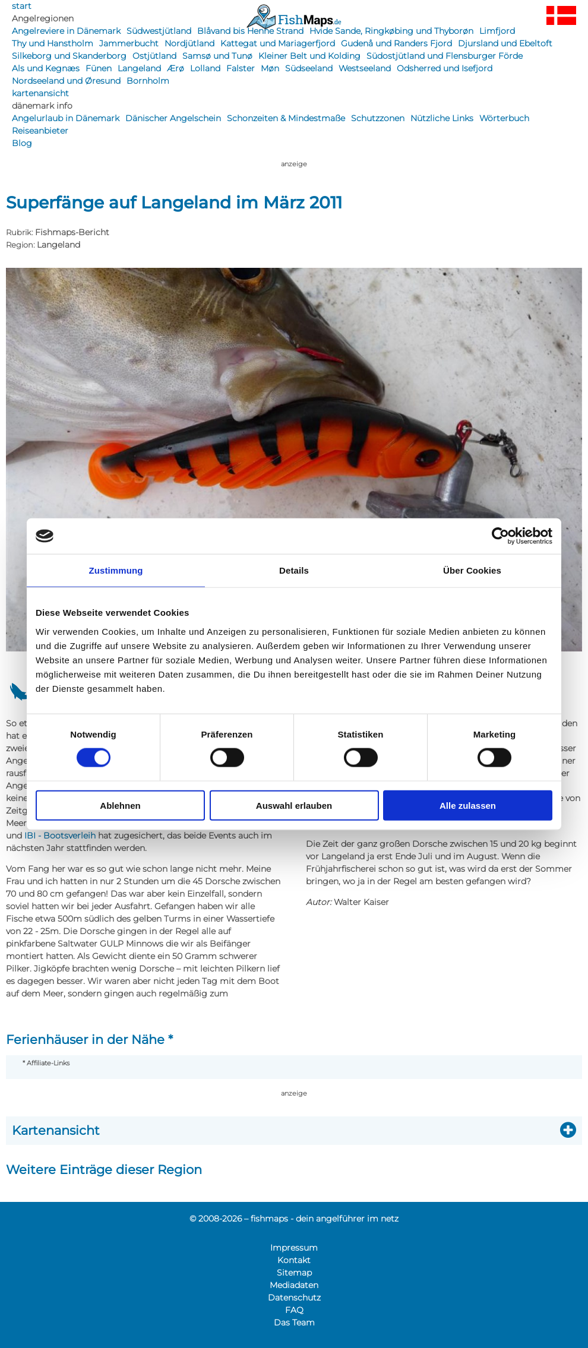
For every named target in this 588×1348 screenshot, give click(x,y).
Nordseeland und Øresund (66, 80)
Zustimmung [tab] (116, 570)
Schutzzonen (377, 118)
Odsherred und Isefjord (444, 68)
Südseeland (309, 68)
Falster (240, 68)
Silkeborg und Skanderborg (69, 55)
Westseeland (365, 68)
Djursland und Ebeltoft (505, 43)
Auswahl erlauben (294, 805)
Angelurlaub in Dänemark (65, 118)
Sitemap (294, 1272)
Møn (270, 68)
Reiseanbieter (40, 130)
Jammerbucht (129, 43)
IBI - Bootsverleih (60, 835)
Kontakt (294, 1260)
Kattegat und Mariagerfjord (277, 43)
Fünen (99, 68)
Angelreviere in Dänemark (66, 31)
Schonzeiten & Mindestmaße (286, 118)
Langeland (139, 68)
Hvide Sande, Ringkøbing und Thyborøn (391, 31)
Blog (22, 143)
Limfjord (497, 31)
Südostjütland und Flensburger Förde (444, 55)
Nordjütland (189, 43)
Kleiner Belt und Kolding (309, 55)
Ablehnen (120, 805)
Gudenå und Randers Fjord (396, 43)
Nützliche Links (441, 118)
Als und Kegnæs (46, 68)
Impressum (294, 1247)
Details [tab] (294, 570)
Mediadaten (294, 1285)
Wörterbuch (504, 118)
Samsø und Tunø (217, 55)
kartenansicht (40, 93)
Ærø (175, 68)
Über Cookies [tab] (472, 570)
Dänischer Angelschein (173, 118)
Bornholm (148, 80)
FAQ (294, 1310)
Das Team (294, 1322)
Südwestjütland (159, 31)
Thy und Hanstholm (52, 43)
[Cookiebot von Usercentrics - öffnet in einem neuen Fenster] (500, 536)
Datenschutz (294, 1297)
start (21, 6)
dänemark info (42, 105)
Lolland (205, 68)
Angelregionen (43, 18)
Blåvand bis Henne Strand (250, 31)
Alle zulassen (468, 805)
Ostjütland (154, 55)
